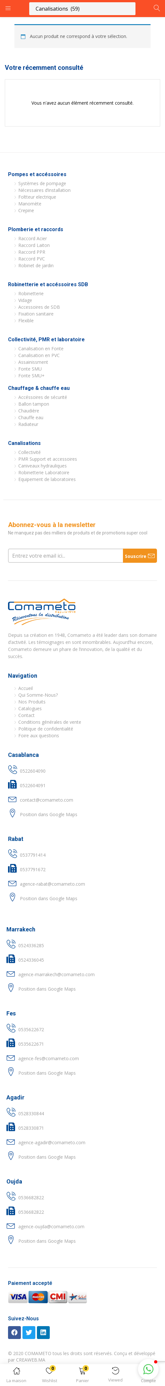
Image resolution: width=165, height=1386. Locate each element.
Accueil (25, 688)
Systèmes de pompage (42, 183)
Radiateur (28, 424)
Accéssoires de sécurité (42, 397)
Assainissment (33, 362)
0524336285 (31, 945)
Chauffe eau (30, 417)
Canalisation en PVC (39, 355)
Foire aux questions (38, 735)
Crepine (26, 210)
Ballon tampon (33, 404)
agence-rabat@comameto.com (52, 884)
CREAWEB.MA (30, 1360)
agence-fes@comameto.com (48, 1058)
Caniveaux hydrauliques (42, 466)
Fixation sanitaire (36, 314)
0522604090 (33, 771)
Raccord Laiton (34, 245)
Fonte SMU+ (31, 375)
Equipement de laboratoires (47, 479)
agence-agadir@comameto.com (51, 1142)
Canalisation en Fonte (41, 348)
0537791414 (33, 855)
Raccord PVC (31, 259)
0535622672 (31, 1029)
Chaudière (28, 411)
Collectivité (29, 452)
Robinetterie (31, 293)
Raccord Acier (32, 238)
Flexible (26, 320)
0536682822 (31, 1197)
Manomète (29, 204)
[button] (82, 1376)
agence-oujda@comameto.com (51, 1226)
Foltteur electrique (37, 197)
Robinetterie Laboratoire (43, 472)
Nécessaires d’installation (44, 190)
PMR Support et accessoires (47, 459)
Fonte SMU (30, 369)
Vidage (25, 300)
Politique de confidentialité (45, 729)
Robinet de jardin (36, 265)
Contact (26, 715)
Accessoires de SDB (39, 307)
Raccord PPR (31, 252)
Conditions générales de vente (49, 722)
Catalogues (30, 708)
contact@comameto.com (46, 800)
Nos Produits (32, 702)
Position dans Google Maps (48, 814)
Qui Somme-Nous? (38, 695)
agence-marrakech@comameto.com (56, 974)
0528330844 (31, 1113)
